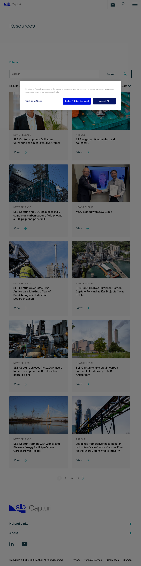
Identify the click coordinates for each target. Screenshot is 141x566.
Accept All (104, 101)
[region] (70, 95)
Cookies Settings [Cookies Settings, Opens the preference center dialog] (33, 101)
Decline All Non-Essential (77, 101)
